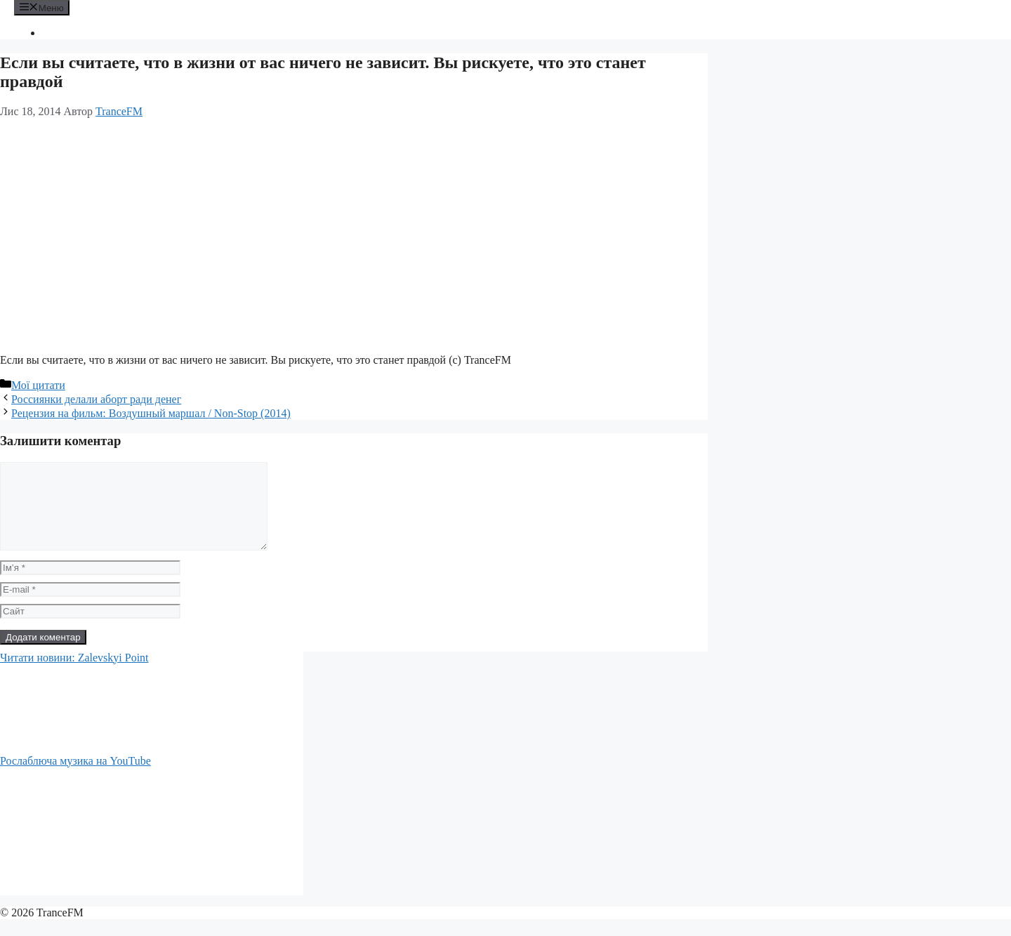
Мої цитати (38, 385)
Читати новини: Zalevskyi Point (74, 674)
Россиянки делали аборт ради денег (96, 399)
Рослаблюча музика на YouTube (75, 778)
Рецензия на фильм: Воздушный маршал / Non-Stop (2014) (151, 413)
